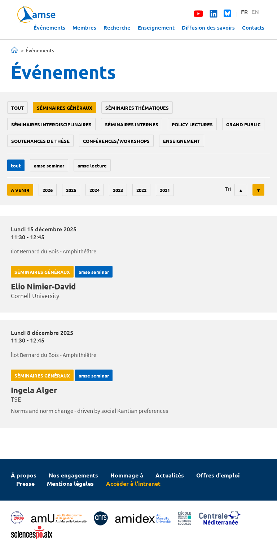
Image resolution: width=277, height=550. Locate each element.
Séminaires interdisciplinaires (51, 124)
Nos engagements (73, 475)
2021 (165, 190)
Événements (49, 27)
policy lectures (192, 124)
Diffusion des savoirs (208, 27)
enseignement (181, 141)
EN (255, 12)
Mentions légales (70, 483)
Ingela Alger (34, 390)
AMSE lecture (92, 165)
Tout (17, 108)
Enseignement (156, 27)
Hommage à (126, 475)
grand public (243, 124)
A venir (20, 190)
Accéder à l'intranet (133, 483)
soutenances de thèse (40, 141)
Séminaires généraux (64, 108)
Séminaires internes (131, 124)
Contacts (253, 27)
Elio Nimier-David (43, 286)
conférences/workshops (116, 141)
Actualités (169, 475)
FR (244, 12)
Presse (25, 483)
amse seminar (49, 165)
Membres (84, 27)
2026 (48, 190)
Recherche (117, 27)
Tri (228, 189)
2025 (71, 190)
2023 (118, 190)
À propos (23, 475)
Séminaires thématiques (137, 108)
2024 (94, 190)
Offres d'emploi (218, 475)
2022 (141, 190)
